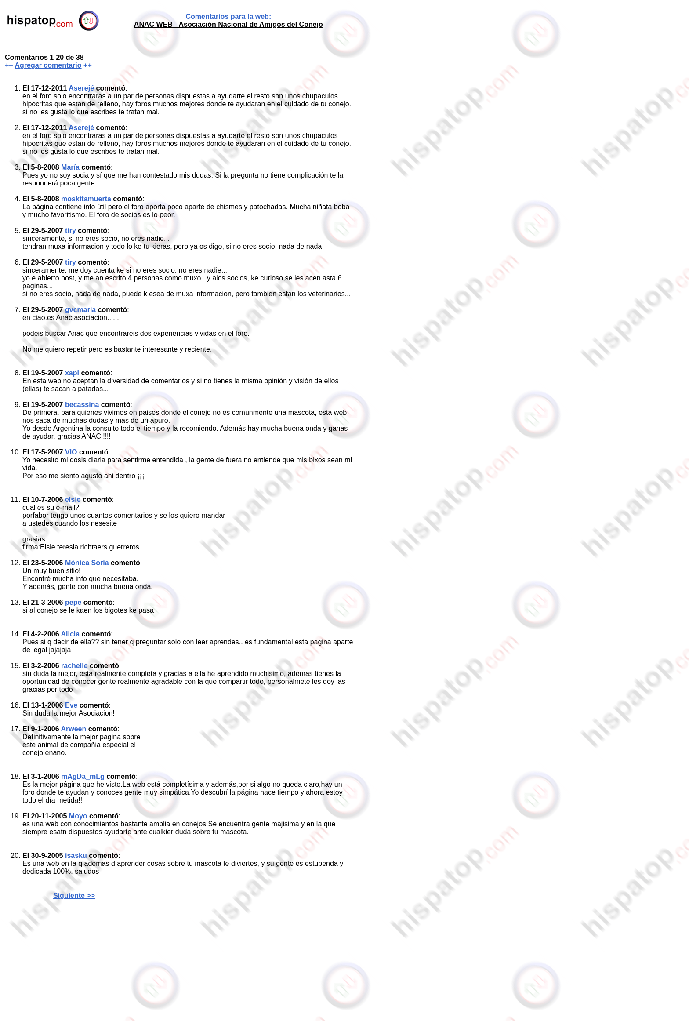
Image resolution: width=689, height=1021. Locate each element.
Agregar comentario (48, 65)
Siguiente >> (74, 895)
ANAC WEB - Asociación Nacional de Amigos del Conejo (228, 24)
